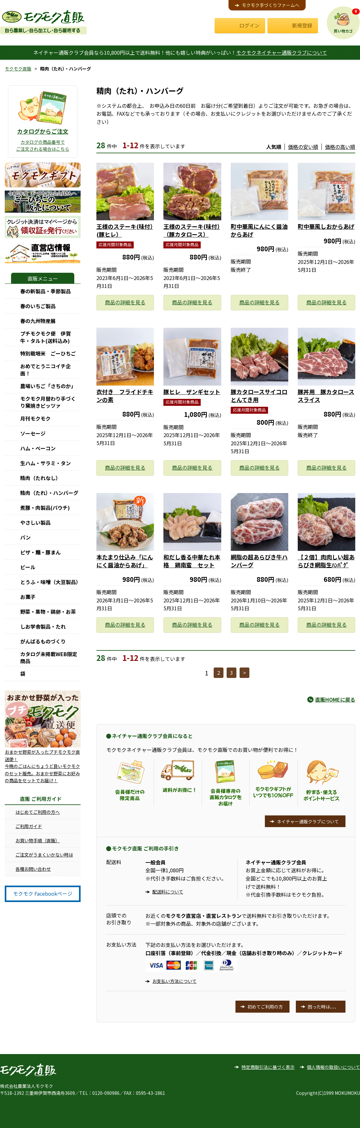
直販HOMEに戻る (335, 699)
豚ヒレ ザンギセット (191, 391)
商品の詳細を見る (125, 302)
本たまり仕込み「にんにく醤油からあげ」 (124, 561)
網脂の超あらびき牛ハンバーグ (259, 561)
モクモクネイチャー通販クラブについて (281, 52)
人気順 (273, 146)
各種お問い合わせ (33, 869)
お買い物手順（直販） (37, 840)
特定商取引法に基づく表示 (268, 1067)
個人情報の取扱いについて (333, 1067)
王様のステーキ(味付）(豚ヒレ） (124, 230)
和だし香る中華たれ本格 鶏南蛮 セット (191, 561)
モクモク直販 (18, 68)
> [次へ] (244, 672)
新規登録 (302, 25)
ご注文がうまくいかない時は (44, 854)
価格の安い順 (303, 146)
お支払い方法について (174, 981)
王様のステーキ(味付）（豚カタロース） (191, 230)
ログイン (249, 25)
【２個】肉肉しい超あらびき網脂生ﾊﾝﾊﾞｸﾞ (326, 561)
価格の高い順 (340, 146)
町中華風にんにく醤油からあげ (259, 230)
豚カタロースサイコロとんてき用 (259, 395)
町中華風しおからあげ (326, 226)
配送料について (167, 891)
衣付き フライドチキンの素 (124, 395)
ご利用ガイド (28, 826)
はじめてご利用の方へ (37, 812)
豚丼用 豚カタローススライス (326, 395)
